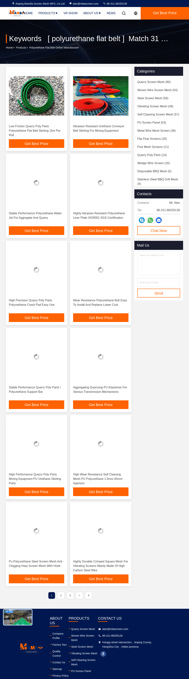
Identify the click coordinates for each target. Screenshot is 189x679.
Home (28, 13)
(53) (151, 122)
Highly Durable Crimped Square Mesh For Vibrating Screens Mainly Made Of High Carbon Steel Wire (100, 567)
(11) (153, 146)
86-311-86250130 (115, 3)
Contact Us (62, 649)
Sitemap (60, 656)
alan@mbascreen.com (84, 3)
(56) (152, 98)
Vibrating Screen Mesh (93, 649)
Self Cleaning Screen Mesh (96, 656)
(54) (157, 90)
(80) (154, 82)
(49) (155, 106)
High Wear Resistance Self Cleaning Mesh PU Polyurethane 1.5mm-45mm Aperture (98, 480)
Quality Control (64, 643)
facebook (120, 655)
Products (48, 13)
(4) (157, 181)
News (111, 13)
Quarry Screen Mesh (92, 629)
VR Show (70, 13)
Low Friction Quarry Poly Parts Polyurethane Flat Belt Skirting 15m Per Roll (35, 131)
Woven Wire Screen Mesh (95, 636)
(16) (153, 163)
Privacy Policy (64, 663)
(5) (154, 171)
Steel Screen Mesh (91, 643)
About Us (92, 13)
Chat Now (159, 231)
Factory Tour (63, 636)
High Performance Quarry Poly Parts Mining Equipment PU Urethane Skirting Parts (35, 480)
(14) (152, 155)
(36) (156, 130)
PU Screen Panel (90, 663)
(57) (158, 114)
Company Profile (65, 629)
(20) (152, 138)
